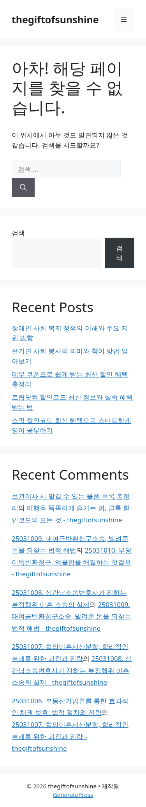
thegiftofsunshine (55, 19)
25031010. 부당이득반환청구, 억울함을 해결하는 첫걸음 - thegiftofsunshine (72, 562)
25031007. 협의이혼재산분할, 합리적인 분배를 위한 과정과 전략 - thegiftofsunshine (70, 736)
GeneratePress (73, 794)
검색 (18, 232)
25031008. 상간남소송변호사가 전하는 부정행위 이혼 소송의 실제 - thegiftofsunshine (72, 670)
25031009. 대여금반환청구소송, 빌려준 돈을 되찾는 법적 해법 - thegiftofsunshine (71, 616)
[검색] (23, 187)
